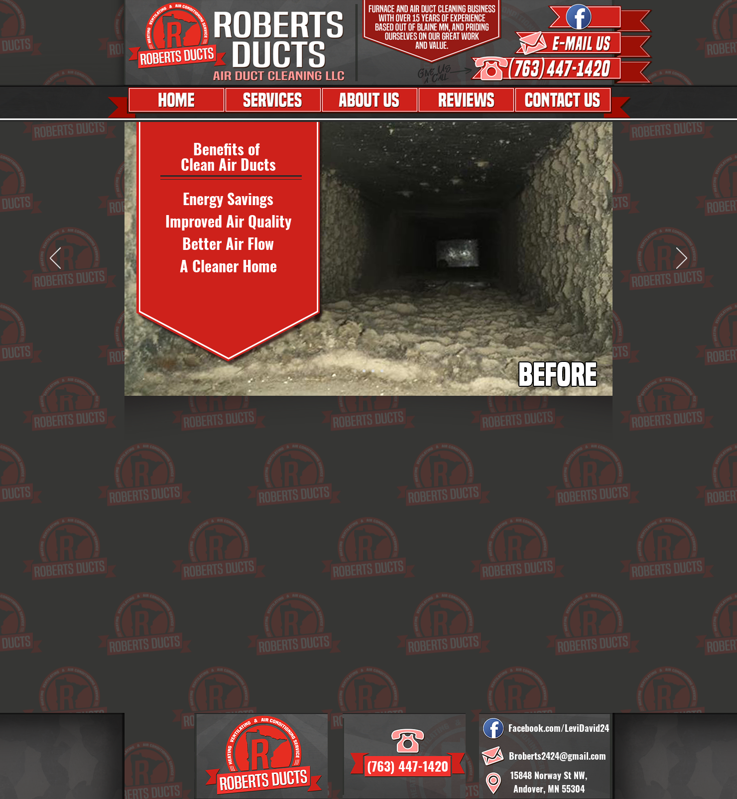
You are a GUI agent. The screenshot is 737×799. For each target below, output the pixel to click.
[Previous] (55, 258)
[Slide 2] (381, 370)
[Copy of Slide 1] (372, 370)
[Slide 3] (364, 370)
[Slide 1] (355, 370)
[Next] (681, 258)
